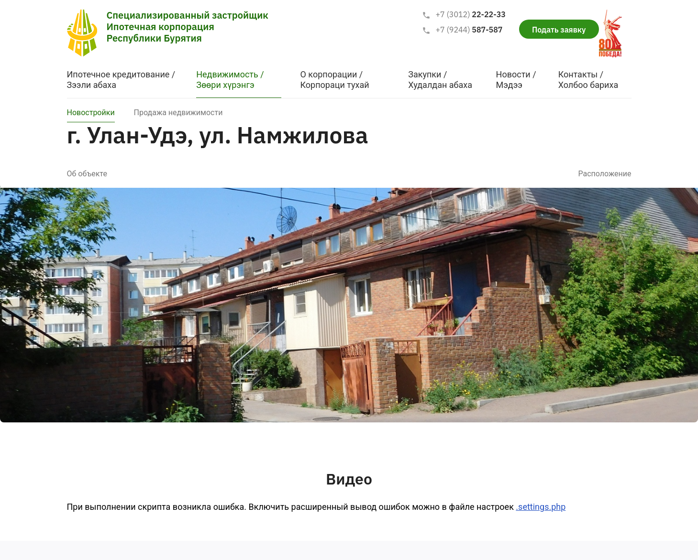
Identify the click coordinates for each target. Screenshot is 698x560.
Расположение (604, 173)
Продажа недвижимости (178, 112)
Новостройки (91, 112)
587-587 (462, 30)
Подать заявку (559, 29)
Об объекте (87, 173)
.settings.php (540, 507)
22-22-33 (463, 15)
